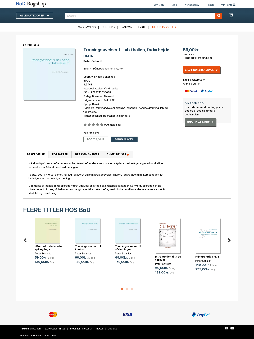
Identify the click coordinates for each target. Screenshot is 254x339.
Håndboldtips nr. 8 (207, 256)
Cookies (112, 329)
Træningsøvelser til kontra (88, 248)
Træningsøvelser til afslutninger (128, 248)
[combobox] (143, 16)
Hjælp (210, 4)
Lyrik (142, 27)
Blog (174, 4)
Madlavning (87, 27)
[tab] (35, 154)
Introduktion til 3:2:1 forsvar (168, 258)
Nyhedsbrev (192, 4)
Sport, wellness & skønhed (99, 76)
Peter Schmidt (92, 61)
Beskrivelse (36, 154)
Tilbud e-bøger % (164, 27)
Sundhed (108, 27)
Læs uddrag (29, 44)
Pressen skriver (87, 154)
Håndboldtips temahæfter (108, 68)
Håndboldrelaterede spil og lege (48, 248)
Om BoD (159, 4)
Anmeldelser (118, 154)
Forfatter (60, 154)
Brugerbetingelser (81, 329)
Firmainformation (30, 329)
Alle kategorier (34, 15)
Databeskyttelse (55, 329)
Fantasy (126, 27)
